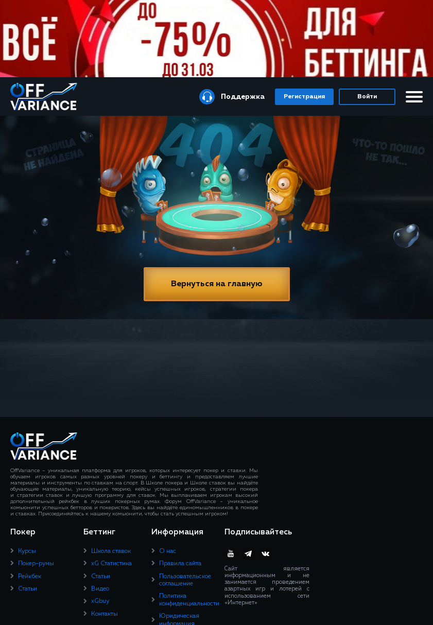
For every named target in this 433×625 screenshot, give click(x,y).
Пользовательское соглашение (185, 580)
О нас (167, 551)
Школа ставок (111, 551)
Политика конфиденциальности (189, 599)
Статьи (27, 589)
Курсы (27, 551)
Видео (100, 589)
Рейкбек (29, 577)
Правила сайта (180, 564)
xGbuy (100, 601)
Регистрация (304, 97)
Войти (367, 97)
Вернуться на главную (217, 284)
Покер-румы (36, 564)
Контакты (104, 614)
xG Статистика (111, 564)
